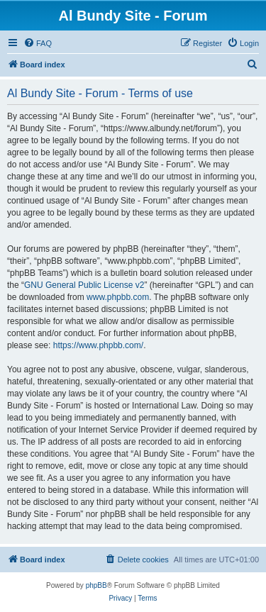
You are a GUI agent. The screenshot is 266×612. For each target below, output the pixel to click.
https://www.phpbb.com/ (98, 345)
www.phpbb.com (118, 297)
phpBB (96, 585)
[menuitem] (37, 43)
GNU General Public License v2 (84, 285)
